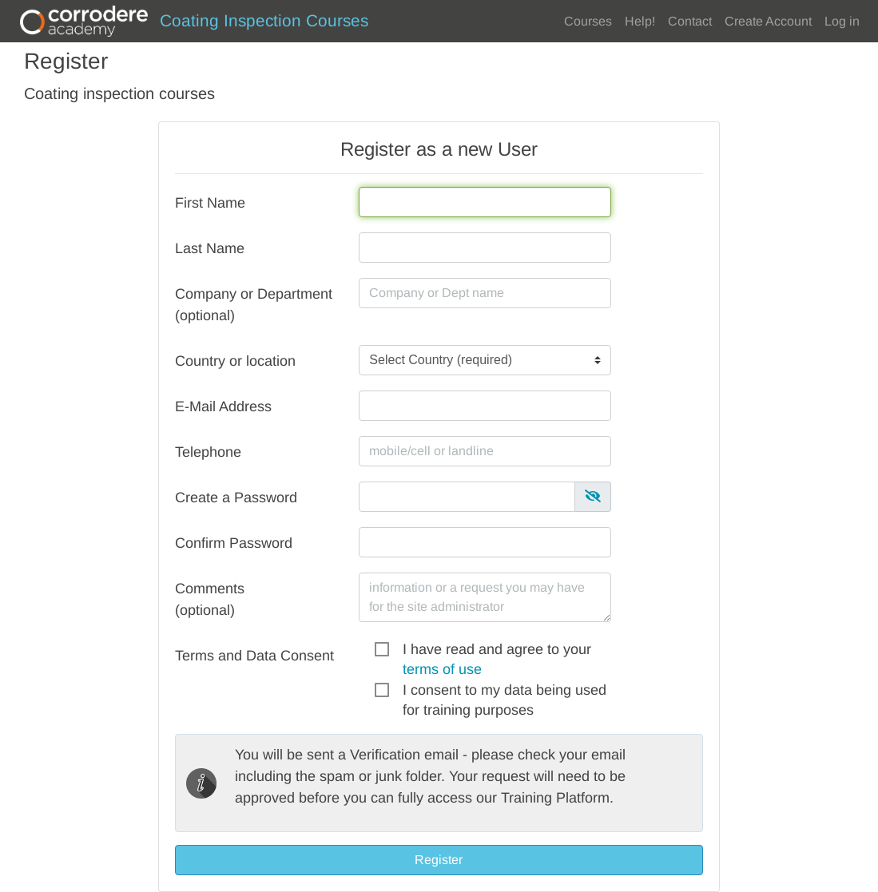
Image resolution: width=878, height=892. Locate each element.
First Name (210, 203)
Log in (842, 21)
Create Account (768, 21)
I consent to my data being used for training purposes (504, 691)
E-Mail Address (223, 406)
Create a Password (236, 497)
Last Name (209, 248)
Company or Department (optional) (253, 304)
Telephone (208, 452)
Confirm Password (233, 543)
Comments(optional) (209, 599)
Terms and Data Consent (254, 656)
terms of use (442, 669)
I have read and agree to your (497, 650)
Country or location (235, 361)
